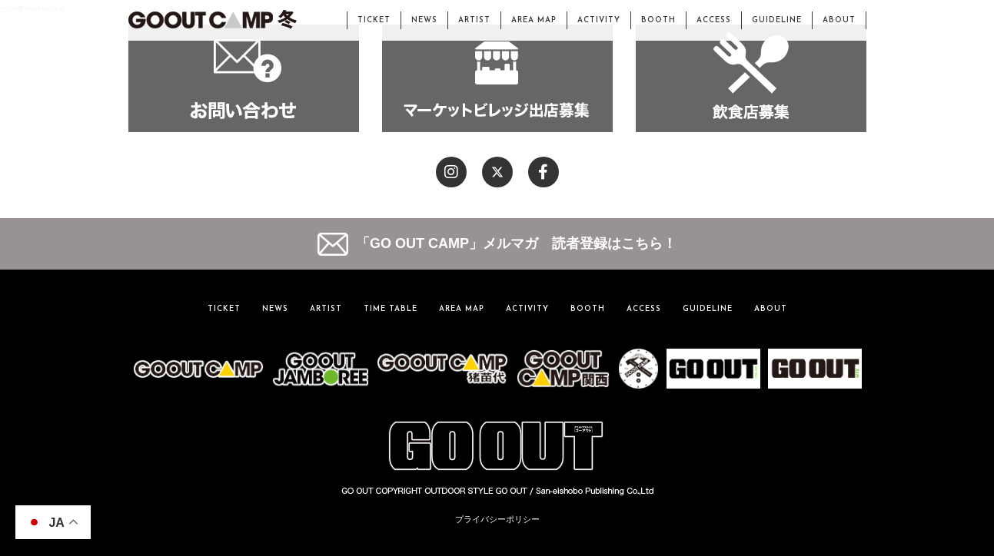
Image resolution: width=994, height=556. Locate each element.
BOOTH (658, 20)
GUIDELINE (777, 20)
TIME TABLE (390, 309)
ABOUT (839, 20)
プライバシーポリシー (497, 519)
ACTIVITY (598, 20)
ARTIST (474, 20)
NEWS (424, 20)
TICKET (374, 20)
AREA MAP (534, 20)
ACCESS (713, 20)
